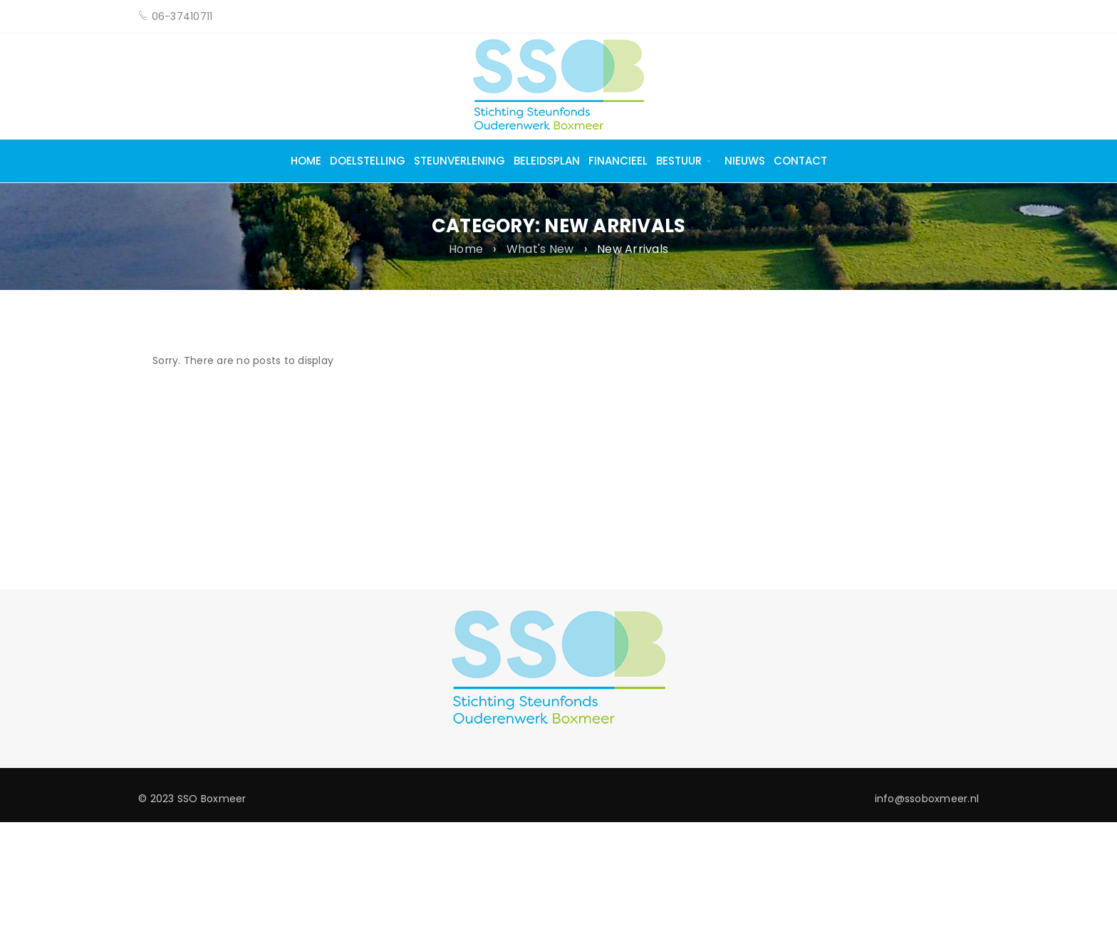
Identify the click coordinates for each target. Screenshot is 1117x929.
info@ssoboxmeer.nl (927, 799)
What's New (540, 249)
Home (466, 249)
